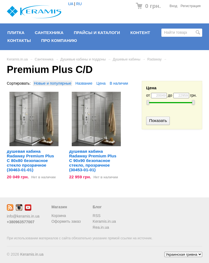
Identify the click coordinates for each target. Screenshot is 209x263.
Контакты (19, 40)
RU (79, 4)
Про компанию (59, 40)
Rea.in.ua (101, 227)
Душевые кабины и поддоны (83, 59)
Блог (97, 207)
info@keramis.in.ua (23, 216)
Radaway (154, 59)
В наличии (119, 83)
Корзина (58, 215)
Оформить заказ (66, 221)
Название (84, 83)
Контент (140, 32)
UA (70, 4)
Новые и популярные (52, 83)
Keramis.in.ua (17, 59)
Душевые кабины (126, 59)
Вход (173, 6)
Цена (101, 83)
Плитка (15, 32)
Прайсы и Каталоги (97, 32)
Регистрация (190, 6)
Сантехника (49, 32)
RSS (97, 215)
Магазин (59, 207)
